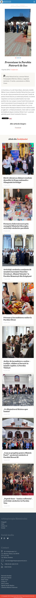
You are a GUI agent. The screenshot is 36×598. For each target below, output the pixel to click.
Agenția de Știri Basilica (7, 585)
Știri (17, 5)
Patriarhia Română (6, 576)
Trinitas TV (4, 581)
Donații (3, 528)
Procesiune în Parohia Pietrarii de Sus (19, 6)
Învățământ (22, 5)
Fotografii (3, 522)
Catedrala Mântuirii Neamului (9, 587)
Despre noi (4, 526)
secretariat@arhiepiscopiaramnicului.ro (14, 561)
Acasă (12, 5)
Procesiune (18, 127)
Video (2, 524)
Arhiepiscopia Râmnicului (14, 518)
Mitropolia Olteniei (6, 578)
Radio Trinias (4, 579)
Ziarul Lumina (5, 583)
